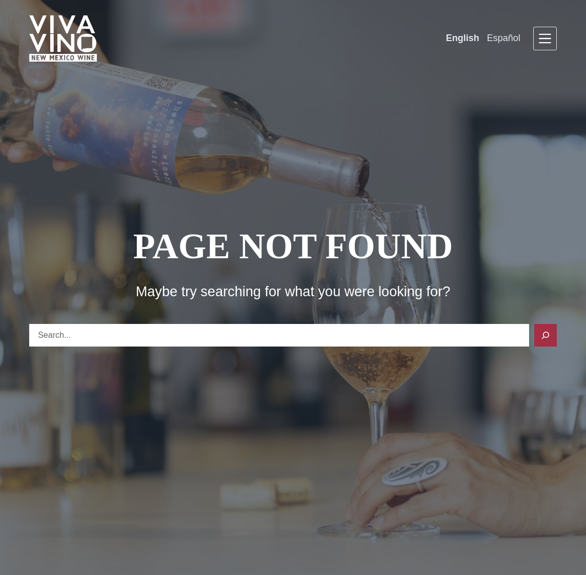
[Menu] (545, 38)
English (462, 38)
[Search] (545, 335)
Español (503, 38)
